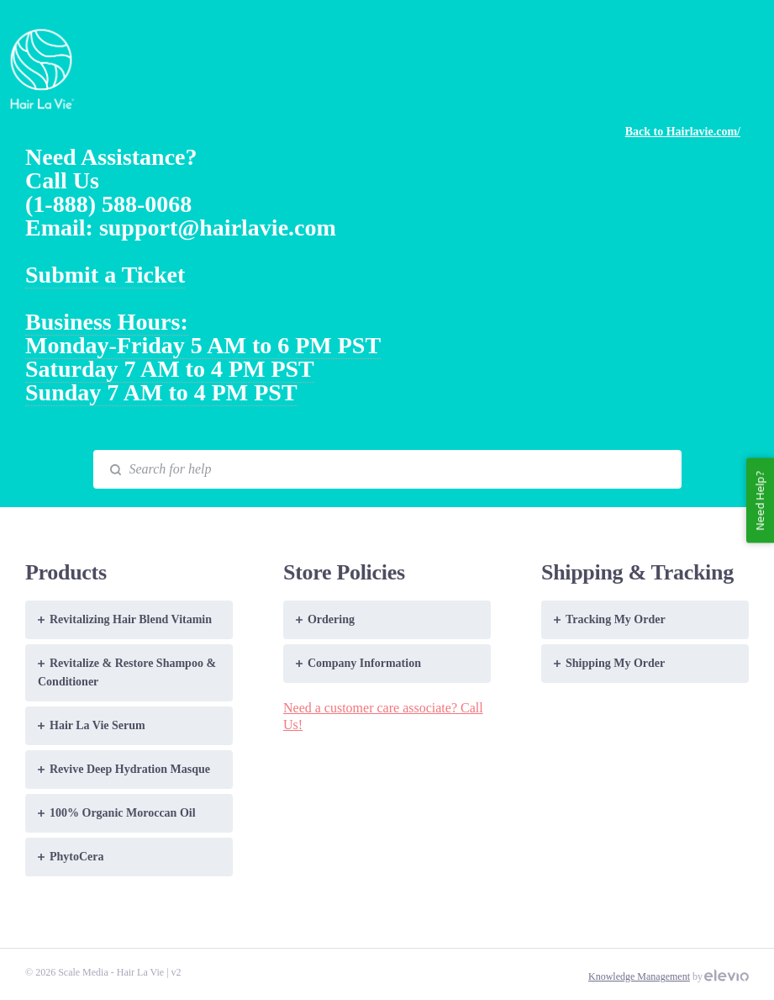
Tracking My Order (610, 619)
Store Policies (344, 572)
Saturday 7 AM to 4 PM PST (169, 369)
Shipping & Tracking (637, 572)
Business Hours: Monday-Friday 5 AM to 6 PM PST (203, 333)
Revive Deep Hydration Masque (124, 769)
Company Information (358, 663)
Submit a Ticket (105, 275)
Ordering (325, 619)
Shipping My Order (609, 663)
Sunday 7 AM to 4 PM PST (161, 392)
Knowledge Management (639, 976)
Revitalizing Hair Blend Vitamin (125, 619)
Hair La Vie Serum (91, 725)
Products (66, 572)
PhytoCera (71, 856)
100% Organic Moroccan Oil (117, 813)
